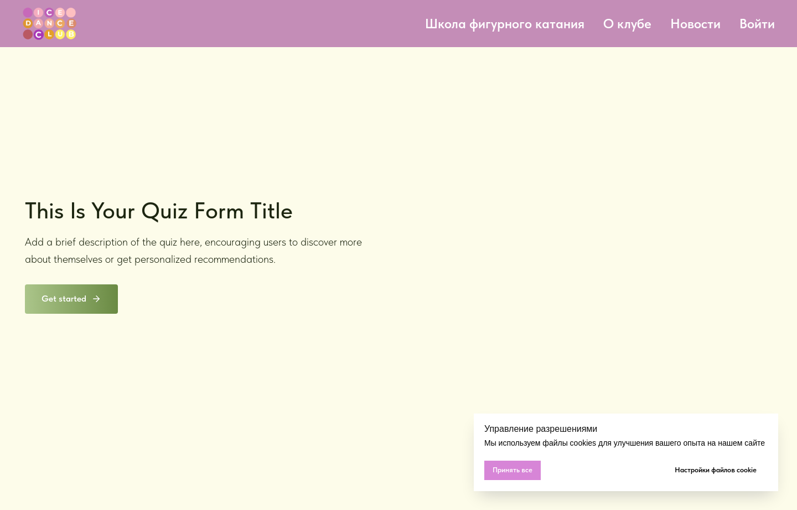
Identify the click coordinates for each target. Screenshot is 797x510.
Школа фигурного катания (504, 24)
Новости (695, 24)
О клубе (627, 24)
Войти (757, 24)
